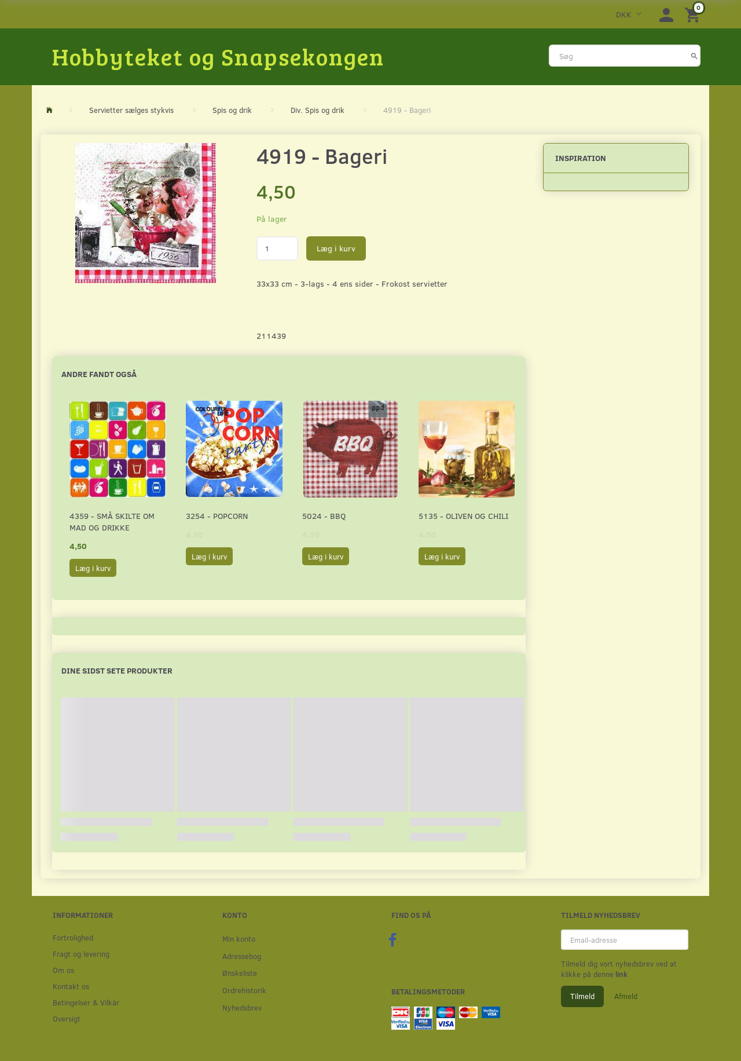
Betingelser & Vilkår (86, 1002)
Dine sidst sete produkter (117, 670)
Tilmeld (582, 996)
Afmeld (625, 996)
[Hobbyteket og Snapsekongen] (218, 56)
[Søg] (694, 55)
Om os (63, 970)
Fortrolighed (73, 937)
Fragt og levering (81, 953)
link (621, 974)
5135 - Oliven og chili (463, 515)
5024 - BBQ (324, 515)
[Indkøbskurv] (694, 14)
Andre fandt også (99, 373)
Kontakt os (71, 986)
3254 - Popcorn (217, 515)
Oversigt (66, 1018)
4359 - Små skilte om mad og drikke (112, 521)
